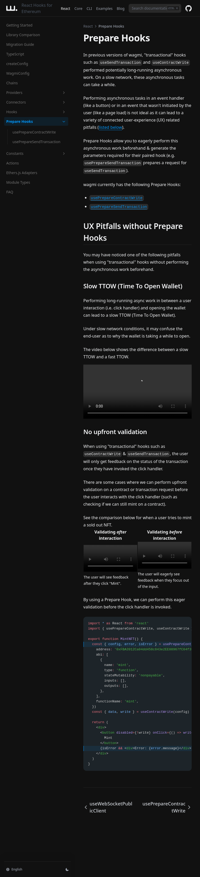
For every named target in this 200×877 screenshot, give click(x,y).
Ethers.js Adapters (21, 172)
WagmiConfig (17, 73)
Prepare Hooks (36, 121)
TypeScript (15, 54)
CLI (89, 8)
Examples (104, 8)
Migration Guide (20, 44)
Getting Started (19, 25)
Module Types (18, 182)
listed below (110, 127)
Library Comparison (23, 34)
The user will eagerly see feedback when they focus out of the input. (163, 580)
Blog (120, 8)
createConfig (17, 63)
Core (78, 8)
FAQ (9, 191)
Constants (36, 153)
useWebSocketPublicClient (107, 807)
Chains (12, 82)
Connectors (36, 102)
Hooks (36, 111)
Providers (36, 92)
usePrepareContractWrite (34, 132)
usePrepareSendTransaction (36, 141)
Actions (12, 163)
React (65, 8)
